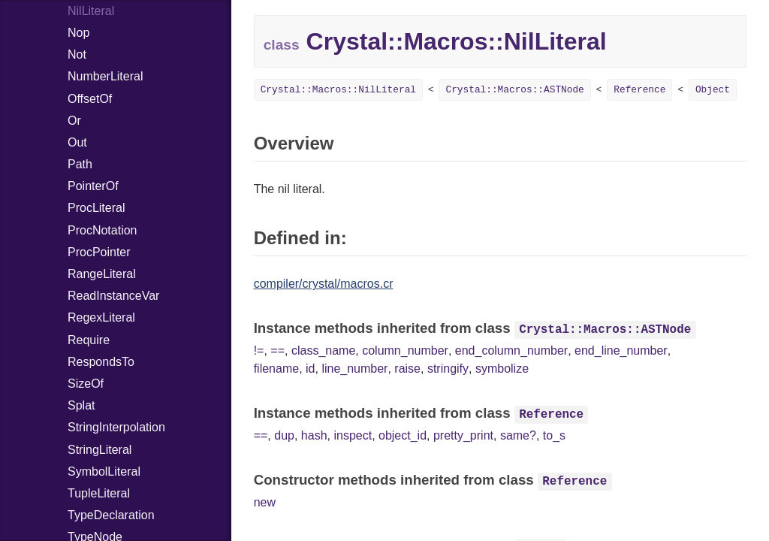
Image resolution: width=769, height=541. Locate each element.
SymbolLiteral (104, 471)
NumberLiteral (105, 76)
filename (276, 368)
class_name (323, 350)
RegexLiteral (101, 317)
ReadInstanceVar (113, 295)
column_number (405, 350)
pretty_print (463, 435)
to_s (554, 435)
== (277, 350)
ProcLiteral (96, 207)
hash (314, 435)
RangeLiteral (102, 273)
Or (74, 120)
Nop (78, 32)
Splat (81, 405)
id (310, 368)
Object (712, 89)
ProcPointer (99, 252)
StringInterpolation (116, 427)
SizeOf (86, 383)
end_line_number (621, 350)
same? (518, 435)
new (265, 502)
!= (259, 350)
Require (89, 340)
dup (284, 435)
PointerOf (93, 186)
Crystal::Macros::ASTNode (514, 89)
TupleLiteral (99, 493)
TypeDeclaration (111, 515)
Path (80, 164)
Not (77, 54)
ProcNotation (102, 230)
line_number (354, 368)
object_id (402, 435)
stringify (448, 368)
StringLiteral (99, 449)
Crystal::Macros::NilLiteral (338, 89)
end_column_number (511, 350)
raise (407, 368)
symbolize (502, 368)
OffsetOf (90, 98)
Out (77, 142)
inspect (352, 435)
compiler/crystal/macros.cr (324, 283)
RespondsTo (101, 361)
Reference (639, 89)
